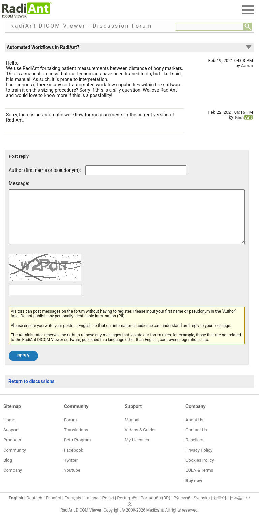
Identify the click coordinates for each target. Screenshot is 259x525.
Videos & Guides (140, 439)
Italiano (91, 508)
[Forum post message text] (127, 221)
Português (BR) (155, 508)
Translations (76, 439)
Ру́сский (181, 508)
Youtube (72, 480)
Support (11, 439)
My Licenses (137, 450)
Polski (108, 508)
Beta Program (77, 450)
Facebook (73, 460)
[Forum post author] (135, 170)
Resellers (194, 450)
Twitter (71, 470)
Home (9, 429)
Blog (7, 470)
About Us (194, 429)
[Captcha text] (45, 300)
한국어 (219, 508)
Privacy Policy (198, 460)
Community (14, 460)
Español (53, 508)
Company (12, 480)
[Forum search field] (210, 27)
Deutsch (34, 508)
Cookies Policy (199, 470)
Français (72, 508)
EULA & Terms (199, 480)
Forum (70, 429)
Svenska (202, 508)
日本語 (236, 508)
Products (12, 450)
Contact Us (196, 439)
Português (127, 508)
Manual (132, 429)
